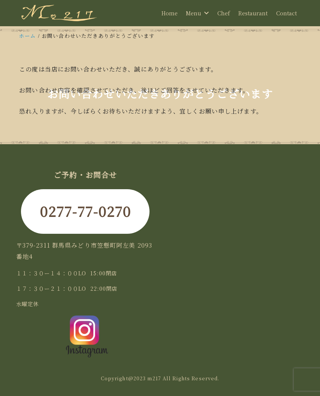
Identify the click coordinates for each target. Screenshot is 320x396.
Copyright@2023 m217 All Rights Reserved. (160, 378)
